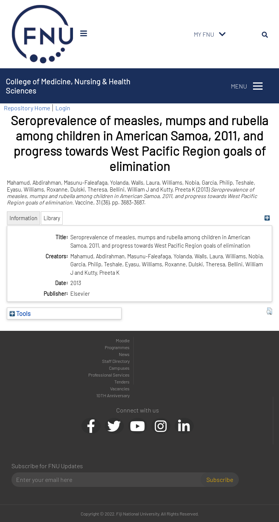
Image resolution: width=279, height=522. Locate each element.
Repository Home (27, 107)
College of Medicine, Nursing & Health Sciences (68, 86)
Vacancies (120, 388)
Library (52, 218)
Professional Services (109, 374)
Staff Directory (116, 361)
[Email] (109, 479)
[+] (267, 218)
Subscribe (219, 479)
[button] (269, 311)
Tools (20, 313)
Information (23, 218)
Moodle (123, 340)
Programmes (117, 347)
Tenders (122, 381)
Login (62, 107)
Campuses (119, 368)
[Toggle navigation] (222, 34)
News (124, 354)
